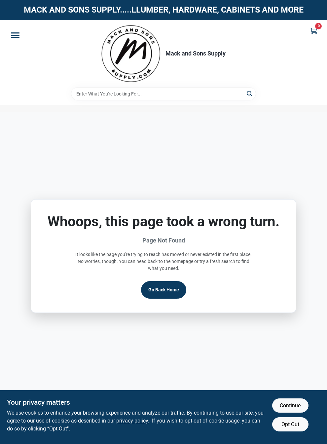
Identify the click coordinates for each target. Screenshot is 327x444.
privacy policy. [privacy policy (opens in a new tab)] (132, 421)
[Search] (250, 93)
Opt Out (290, 424)
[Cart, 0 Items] (313, 30)
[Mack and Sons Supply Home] (131, 54)
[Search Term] (163, 93)
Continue (290, 405)
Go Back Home (163, 289)
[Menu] (15, 35)
